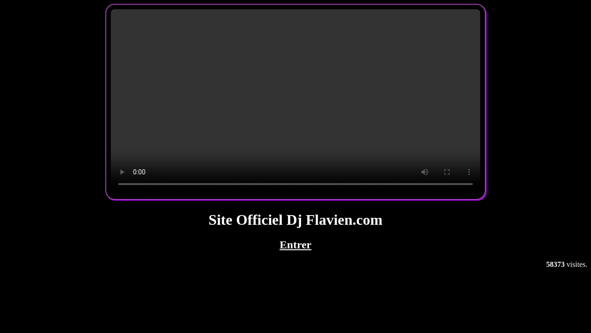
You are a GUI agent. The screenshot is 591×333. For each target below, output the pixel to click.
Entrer (296, 245)
